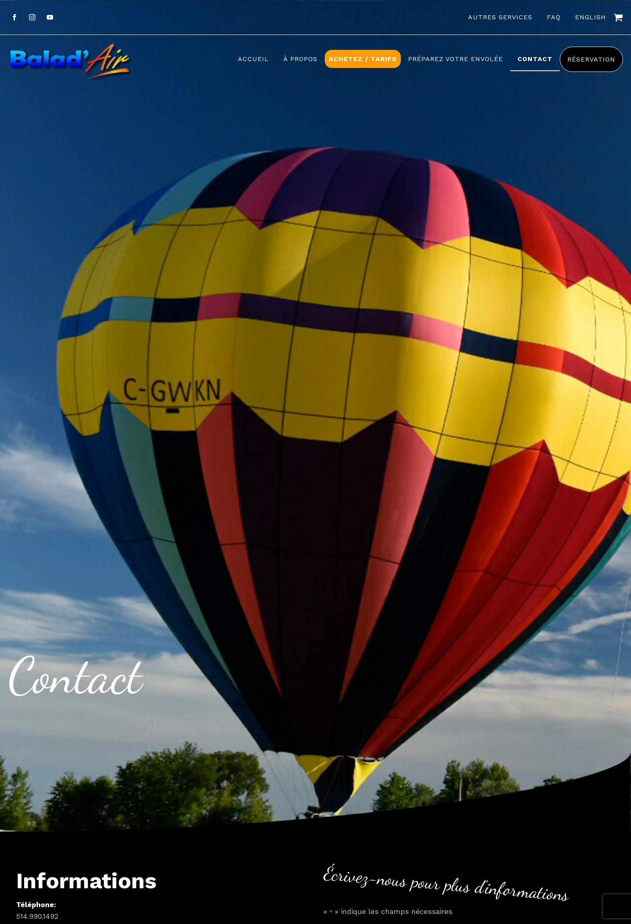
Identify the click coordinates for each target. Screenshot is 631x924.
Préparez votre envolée (455, 59)
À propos (300, 59)
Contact (535, 59)
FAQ (554, 17)
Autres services (500, 17)
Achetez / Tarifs (363, 59)
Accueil (253, 59)
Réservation (591, 59)
